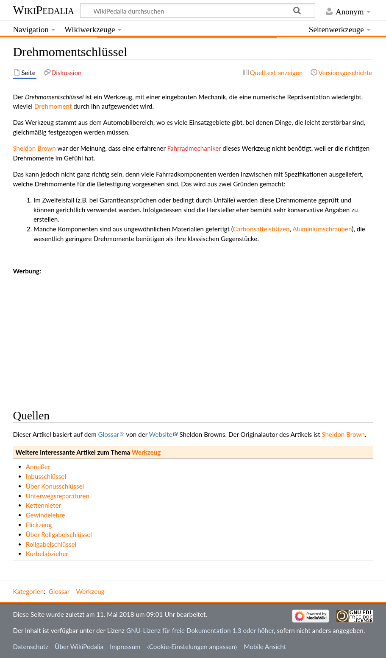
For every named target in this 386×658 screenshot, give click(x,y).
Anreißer (38, 466)
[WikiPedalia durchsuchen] (198, 10)
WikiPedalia (43, 10)
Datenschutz (30, 646)
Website (160, 434)
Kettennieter (43, 505)
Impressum (125, 646)
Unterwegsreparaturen (57, 496)
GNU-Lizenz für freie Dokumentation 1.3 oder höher (200, 630)
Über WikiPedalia (79, 646)
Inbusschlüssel (46, 476)
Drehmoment (53, 106)
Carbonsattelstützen (261, 229)
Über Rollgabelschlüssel (59, 534)
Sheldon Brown (34, 148)
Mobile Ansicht (265, 646)
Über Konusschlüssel (55, 486)
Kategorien (28, 591)
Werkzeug (146, 452)
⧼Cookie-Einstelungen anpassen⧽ (192, 646)
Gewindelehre (45, 515)
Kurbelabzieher (47, 553)
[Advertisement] (193, 335)
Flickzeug (39, 525)
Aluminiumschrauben (322, 229)
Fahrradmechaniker (194, 148)
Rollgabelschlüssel (51, 544)
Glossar (108, 434)
